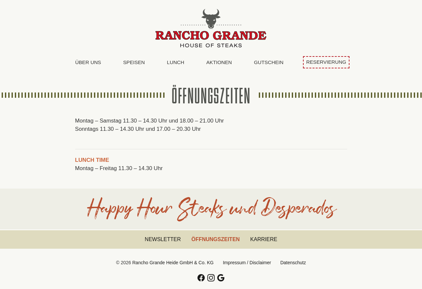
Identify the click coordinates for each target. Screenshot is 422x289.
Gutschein (268, 62)
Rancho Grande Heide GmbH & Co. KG (173, 262)
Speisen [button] (134, 62)
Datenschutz (293, 262)
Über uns (88, 62)
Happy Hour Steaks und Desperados (211, 212)
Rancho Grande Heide (211, 28)
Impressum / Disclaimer (247, 262)
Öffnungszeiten (218, 238)
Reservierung (326, 62)
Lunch (175, 62)
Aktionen (219, 62)
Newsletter (163, 239)
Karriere (263, 239)
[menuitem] (88, 62)
